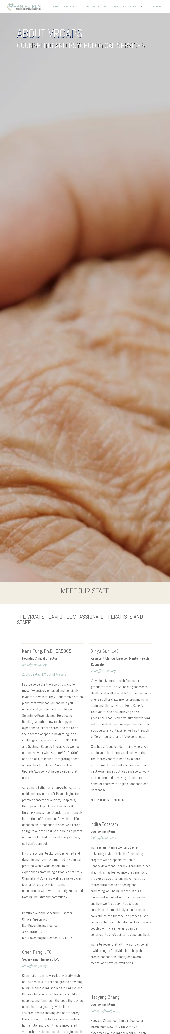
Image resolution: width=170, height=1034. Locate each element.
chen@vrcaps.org (34, 965)
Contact (159, 6)
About (144, 6)
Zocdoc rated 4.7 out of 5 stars (44, 674)
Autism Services (89, 6)
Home (55, 6)
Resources (129, 6)
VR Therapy (110, 6)
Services (69, 6)
